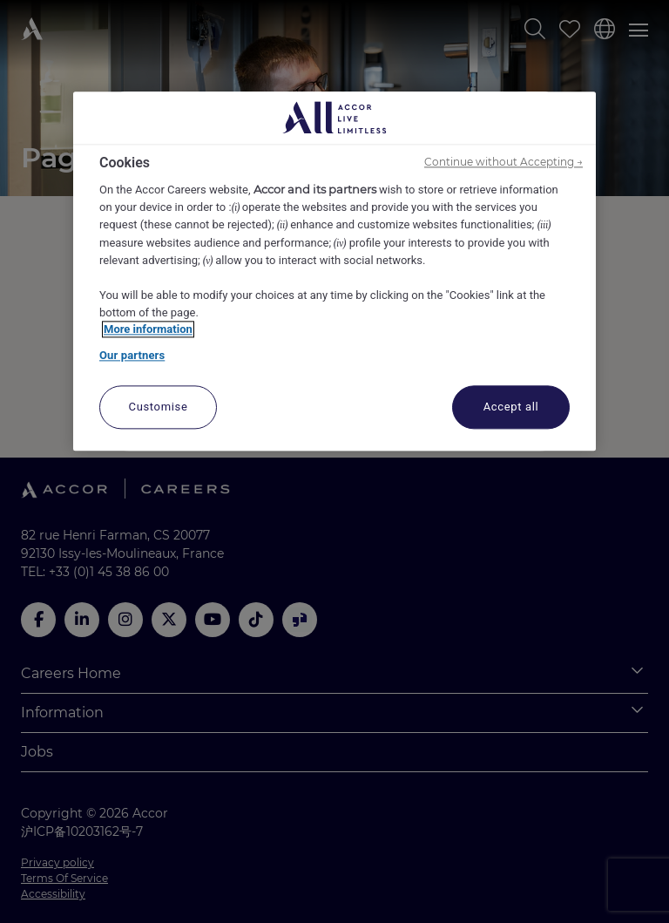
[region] (334, 271)
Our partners (132, 355)
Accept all (511, 407)
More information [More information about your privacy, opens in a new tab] (148, 329)
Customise (158, 407)
